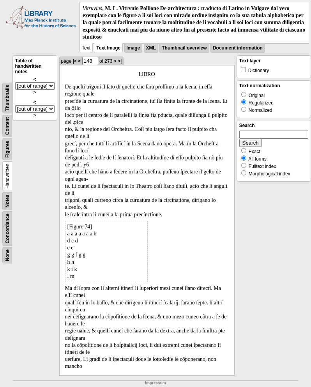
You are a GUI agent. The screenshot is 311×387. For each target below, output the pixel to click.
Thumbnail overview (184, 48)
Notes (7, 200)
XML (151, 48)
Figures (7, 149)
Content (7, 125)
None (7, 255)
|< (75, 61)
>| (120, 61)
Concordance (7, 229)
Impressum (155, 383)
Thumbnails (7, 98)
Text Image (108, 48)
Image (133, 48)
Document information (238, 48)
